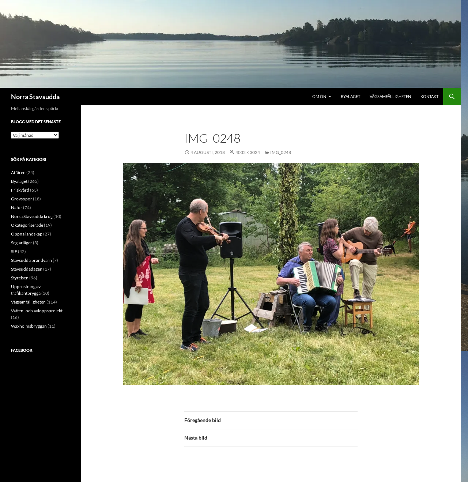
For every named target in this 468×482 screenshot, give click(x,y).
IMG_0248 (280, 152)
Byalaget (350, 96)
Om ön (319, 96)
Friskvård (20, 190)
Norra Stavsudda (35, 97)
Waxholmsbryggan (29, 326)
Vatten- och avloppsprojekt (37, 310)
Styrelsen (20, 277)
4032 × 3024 (247, 152)
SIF (14, 251)
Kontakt (429, 96)
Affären (18, 172)
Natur (16, 207)
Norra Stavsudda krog (32, 216)
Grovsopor (21, 199)
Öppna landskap (26, 234)
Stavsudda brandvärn (31, 260)
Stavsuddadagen (26, 269)
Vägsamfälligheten (390, 96)
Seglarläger (21, 242)
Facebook (22, 350)
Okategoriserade (27, 225)
